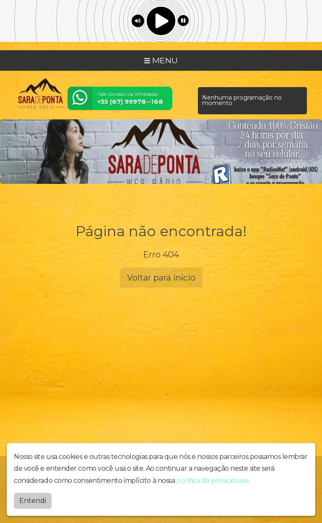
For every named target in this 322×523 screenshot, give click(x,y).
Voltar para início (161, 278)
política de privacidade (212, 485)
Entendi (32, 504)
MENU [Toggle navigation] (161, 60)
